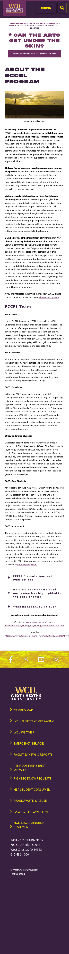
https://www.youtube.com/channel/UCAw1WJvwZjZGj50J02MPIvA (37, 635)
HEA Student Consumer (32, 789)
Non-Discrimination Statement (29, 825)
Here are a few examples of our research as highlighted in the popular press (37, 593)
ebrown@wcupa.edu (49, 297)
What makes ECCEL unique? (34, 606)
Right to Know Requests (32, 778)
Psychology (15, 26)
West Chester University (20, 23)
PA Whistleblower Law (31, 811)
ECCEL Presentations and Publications (32, 577)
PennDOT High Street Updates (30, 767)
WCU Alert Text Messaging (34, 721)
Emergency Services (29, 743)
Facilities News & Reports (33, 754)
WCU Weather (24, 732)
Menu (46, 8)
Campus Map (23, 710)
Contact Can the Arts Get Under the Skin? (34, 53)
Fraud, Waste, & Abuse (30, 800)
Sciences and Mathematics (46, 23)
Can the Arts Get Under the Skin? (37, 26)
